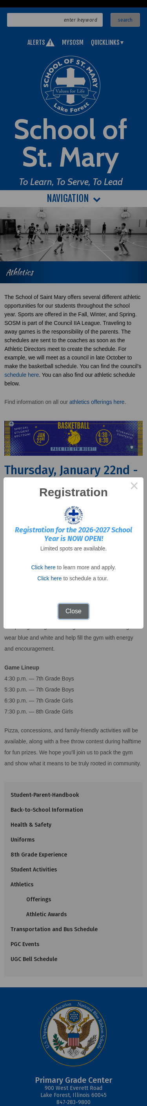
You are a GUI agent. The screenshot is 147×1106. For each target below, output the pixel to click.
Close (73, 611)
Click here (43, 567)
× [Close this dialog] (134, 486)
